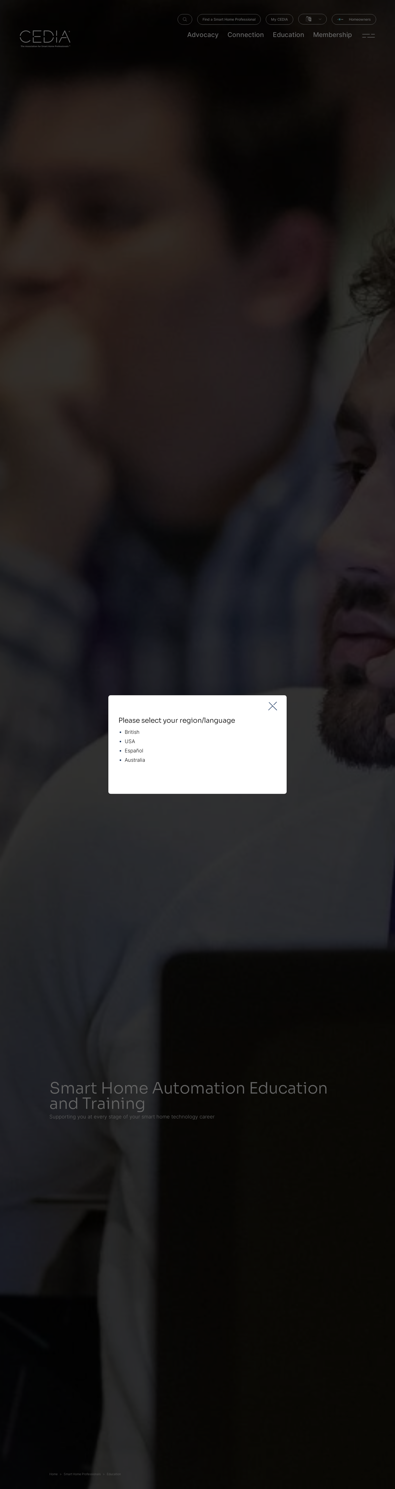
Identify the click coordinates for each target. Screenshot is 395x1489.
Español (134, 751)
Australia (135, 760)
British (132, 732)
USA (130, 741)
